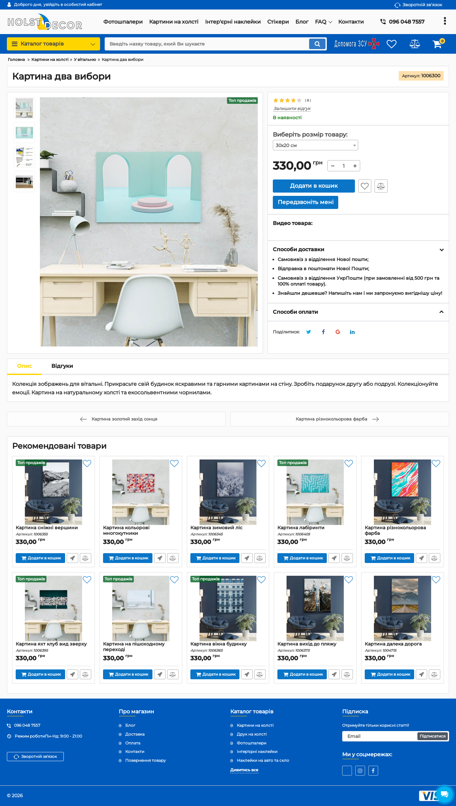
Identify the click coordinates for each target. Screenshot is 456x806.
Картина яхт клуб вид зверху (53, 647)
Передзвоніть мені (72, 558)
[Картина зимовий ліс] (228, 492)
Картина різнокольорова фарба (402, 533)
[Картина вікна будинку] (228, 608)
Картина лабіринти (315, 530)
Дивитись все (244, 769)
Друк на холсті (252, 734)
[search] (216, 43)
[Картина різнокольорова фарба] (402, 492)
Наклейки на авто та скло (263, 760)
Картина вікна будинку (228, 647)
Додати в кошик (314, 185)
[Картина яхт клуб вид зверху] (53, 608)
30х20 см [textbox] (286, 145)
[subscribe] (395, 736)
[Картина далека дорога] (402, 608)
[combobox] (316, 145)
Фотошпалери (251, 742)
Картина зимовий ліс (228, 530)
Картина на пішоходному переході (141, 649)
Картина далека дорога (402, 647)
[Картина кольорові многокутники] (141, 492)
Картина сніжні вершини (53, 530)
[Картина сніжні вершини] (53, 492)
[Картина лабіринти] (315, 492)
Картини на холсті (255, 725)
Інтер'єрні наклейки (257, 751)
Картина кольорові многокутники (141, 533)
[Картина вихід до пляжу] (315, 608)
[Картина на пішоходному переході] (141, 608)
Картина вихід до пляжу (315, 647)
